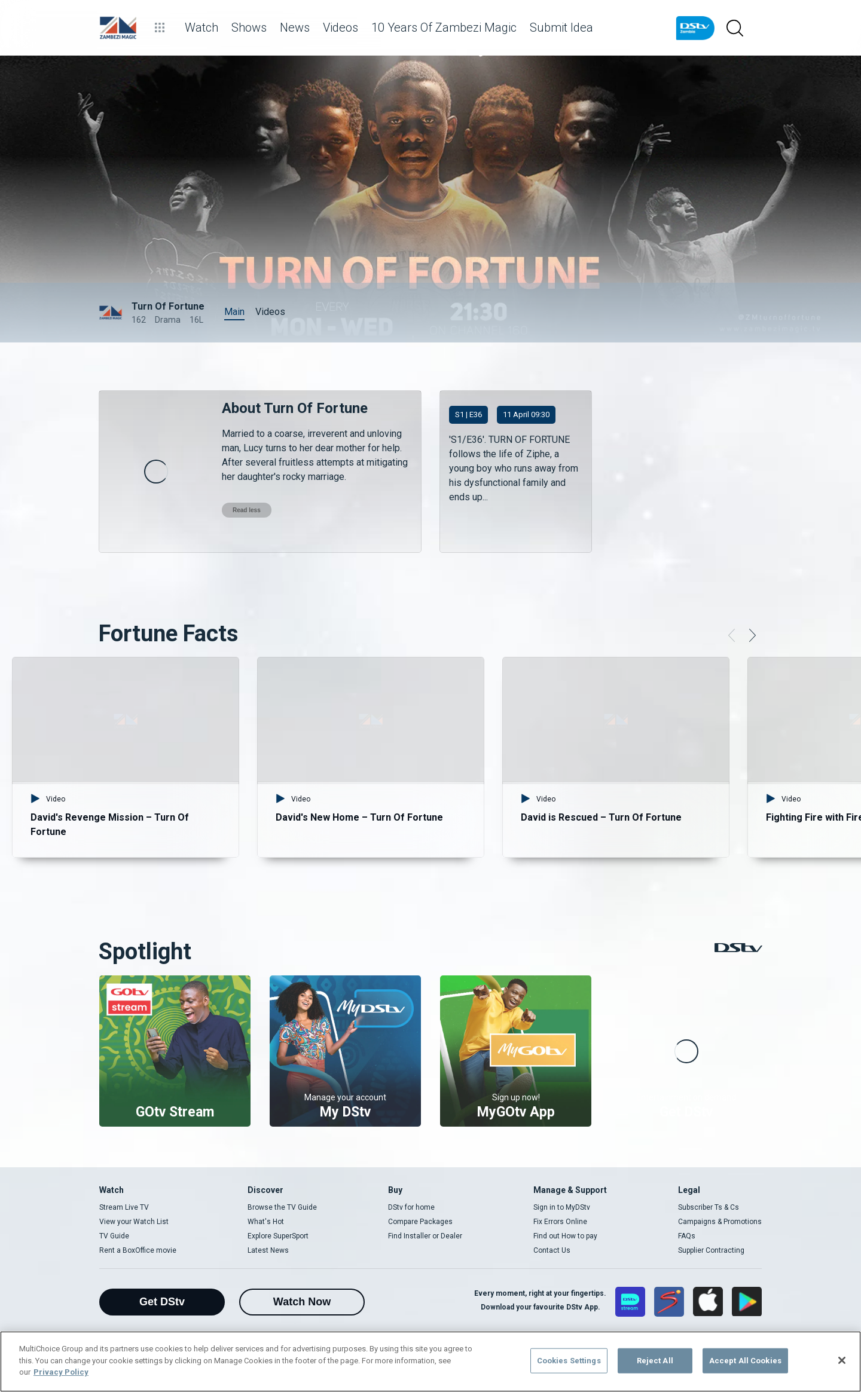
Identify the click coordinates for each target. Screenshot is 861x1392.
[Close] (842, 1360)
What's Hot (266, 1221)
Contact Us (551, 1250)
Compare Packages (420, 1221)
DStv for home (411, 1207)
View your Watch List (134, 1221)
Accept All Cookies (745, 1360)
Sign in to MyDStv (561, 1207)
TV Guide (114, 1236)
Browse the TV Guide (282, 1207)
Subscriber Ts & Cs (708, 1207)
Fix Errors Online (560, 1221)
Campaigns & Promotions (720, 1221)
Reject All (655, 1360)
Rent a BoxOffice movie (137, 1250)
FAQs (686, 1236)
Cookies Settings (569, 1360)
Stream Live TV (124, 1207)
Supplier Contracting (711, 1250)
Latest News (268, 1250)
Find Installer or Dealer (425, 1236)
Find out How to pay (565, 1236)
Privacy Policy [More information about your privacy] (60, 1371)
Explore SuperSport (278, 1236)
